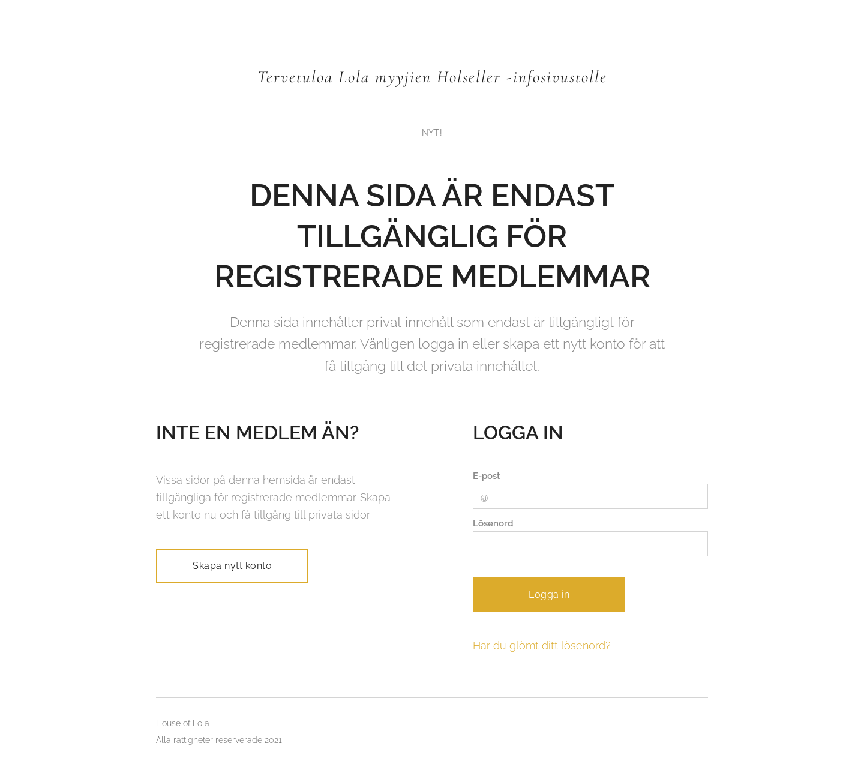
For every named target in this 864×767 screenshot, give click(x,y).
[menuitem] (432, 133)
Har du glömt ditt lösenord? (542, 645)
